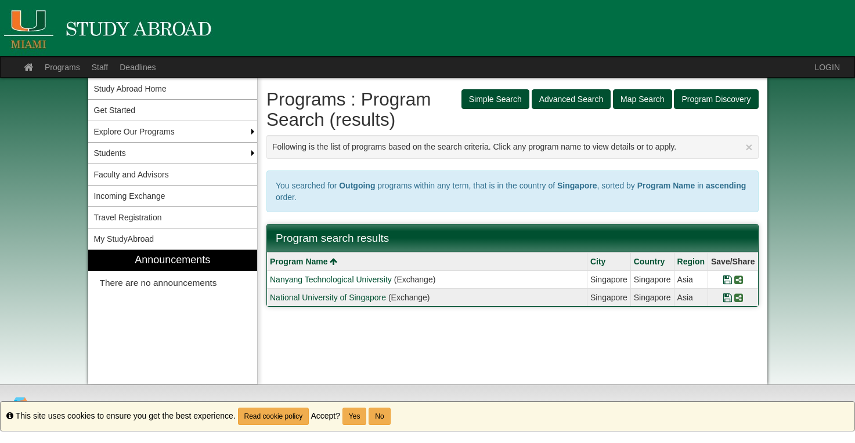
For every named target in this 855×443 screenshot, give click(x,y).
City (597, 261)
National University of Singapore (328, 297)
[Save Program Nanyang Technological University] (727, 279)
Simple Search (495, 99)
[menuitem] (173, 317)
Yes (354, 416)
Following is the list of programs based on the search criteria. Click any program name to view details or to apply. (512, 147)
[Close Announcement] (748, 147)
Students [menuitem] (110, 153)
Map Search (642, 99)
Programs (62, 67)
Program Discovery (716, 99)
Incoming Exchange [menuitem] (129, 196)
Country (649, 261)
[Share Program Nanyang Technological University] (738, 279)
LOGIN (827, 67)
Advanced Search (571, 99)
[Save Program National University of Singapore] (727, 297)
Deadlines (138, 67)
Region (691, 261)
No (379, 416)
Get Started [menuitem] (115, 110)
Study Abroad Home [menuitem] (130, 88)
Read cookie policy (273, 416)
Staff (100, 67)
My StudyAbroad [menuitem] (124, 239)
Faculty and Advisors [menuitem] (131, 174)
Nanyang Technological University (331, 279)
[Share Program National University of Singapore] (738, 297)
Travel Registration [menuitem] (128, 217)
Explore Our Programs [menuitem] (134, 131)
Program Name (303, 261)
